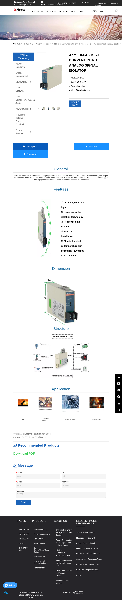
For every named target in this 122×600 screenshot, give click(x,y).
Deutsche (105, 3)
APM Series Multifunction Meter (64, 44)
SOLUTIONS (37, 11)
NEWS (73, 11)
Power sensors (85, 44)
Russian (98, 5)
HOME (18, 44)
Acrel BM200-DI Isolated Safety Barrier (36, 434)
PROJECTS (63, 11)
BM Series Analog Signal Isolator (106, 44)
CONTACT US (85, 11)
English (98, 3)
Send (23, 502)
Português (113, 3)
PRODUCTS (50, 11)
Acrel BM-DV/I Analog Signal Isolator (31, 437)
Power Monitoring (42, 44)
